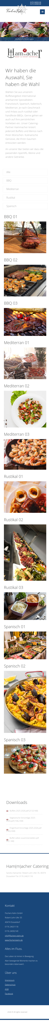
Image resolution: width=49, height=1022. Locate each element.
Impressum (9, 980)
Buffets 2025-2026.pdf (24, 810)
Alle (8, 172)
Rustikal (10, 197)
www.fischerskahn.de (14, 940)
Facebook (9, 993)
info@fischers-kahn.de (14, 935)
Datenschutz (10, 984)
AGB (6, 989)
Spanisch (11, 206)
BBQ (8, 180)
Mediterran (12, 189)
